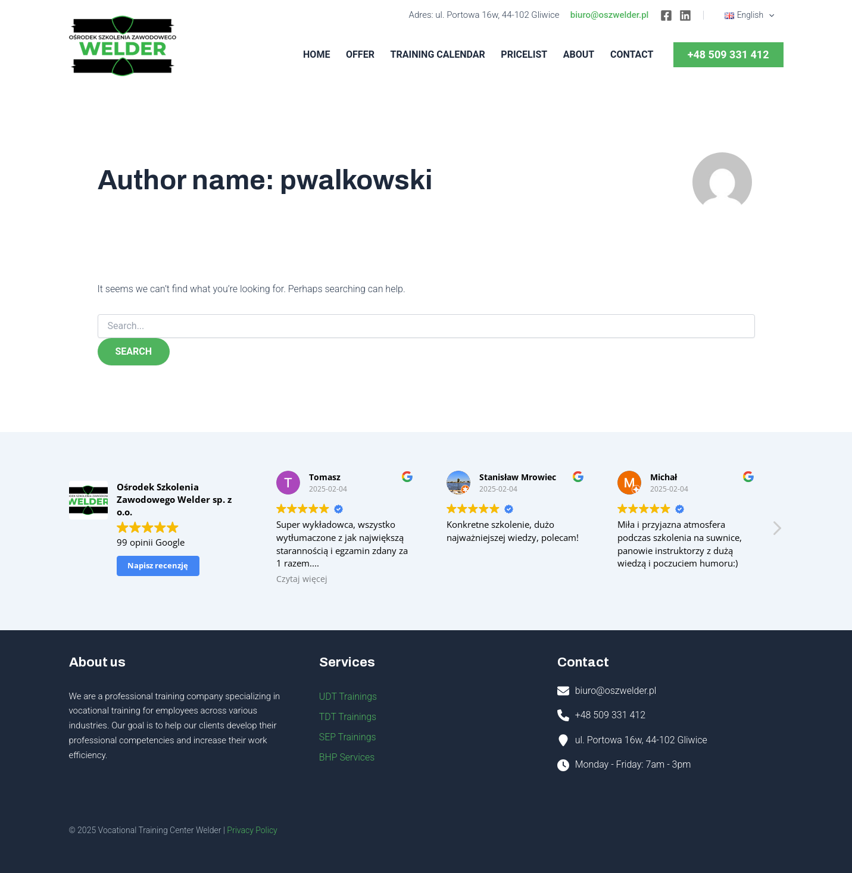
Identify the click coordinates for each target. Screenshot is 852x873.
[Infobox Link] (670, 692)
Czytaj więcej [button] (301, 579)
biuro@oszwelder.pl (611, 15)
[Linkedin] (686, 15)
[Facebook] (667, 15)
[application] (769, 15)
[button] (776, 531)
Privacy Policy (252, 830)
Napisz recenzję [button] (157, 565)
